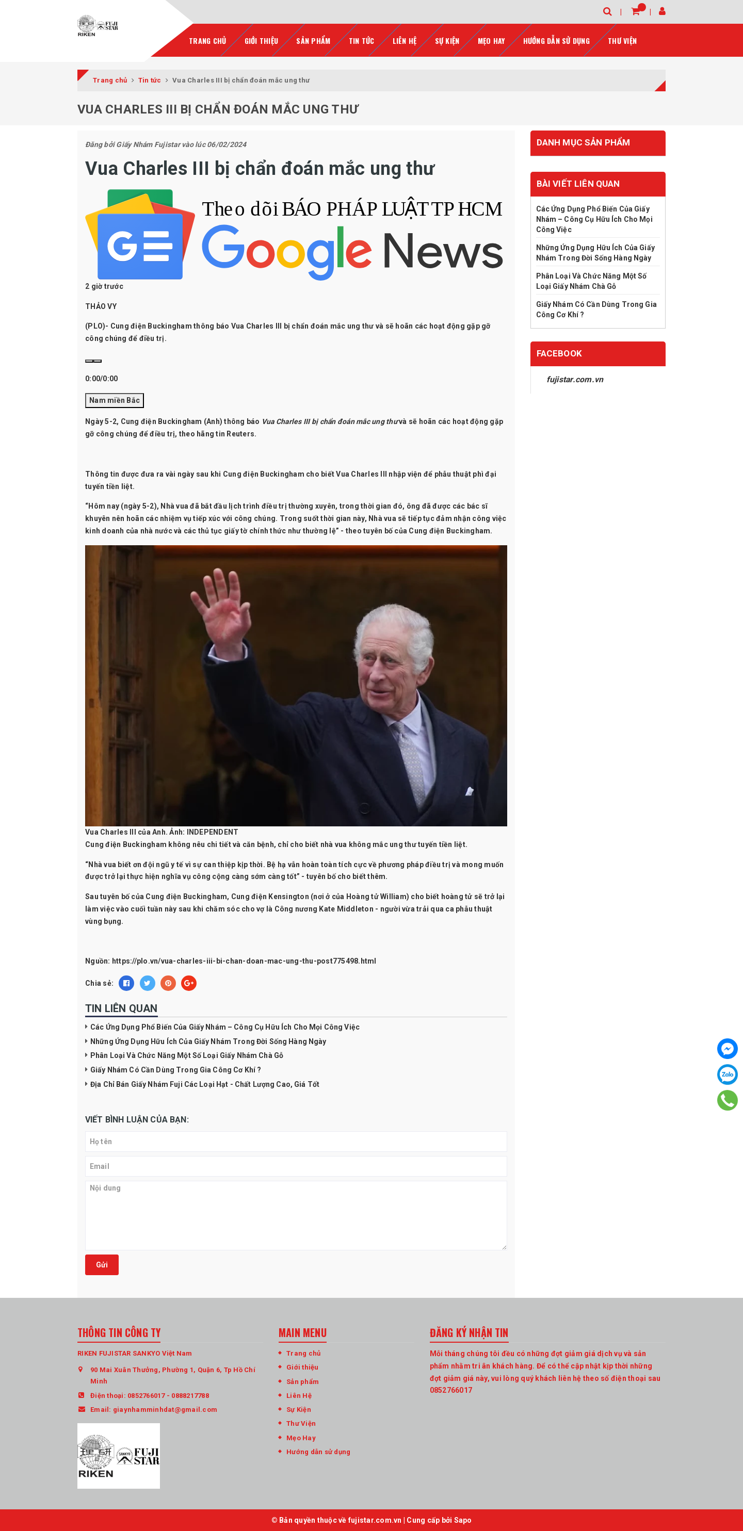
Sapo (463, 1519)
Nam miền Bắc (114, 399)
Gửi (102, 1264)
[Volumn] (97, 360)
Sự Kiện (447, 39)
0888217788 (190, 1394)
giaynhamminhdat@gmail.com (165, 1409)
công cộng (211, 876)
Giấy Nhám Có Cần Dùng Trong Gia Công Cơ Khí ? (175, 1069)
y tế (177, 863)
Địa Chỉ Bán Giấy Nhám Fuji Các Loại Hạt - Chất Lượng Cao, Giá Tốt (204, 1083)
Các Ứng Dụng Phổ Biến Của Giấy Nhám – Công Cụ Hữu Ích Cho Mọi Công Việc (225, 1026)
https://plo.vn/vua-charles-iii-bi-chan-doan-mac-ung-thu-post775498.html (244, 960)
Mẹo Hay (491, 39)
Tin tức (362, 39)
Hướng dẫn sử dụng (556, 39)
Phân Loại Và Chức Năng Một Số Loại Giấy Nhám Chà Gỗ (186, 1055)
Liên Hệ (299, 1394)
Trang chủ (207, 39)
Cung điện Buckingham (263, 473)
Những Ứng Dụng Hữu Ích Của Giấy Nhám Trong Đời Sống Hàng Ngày (208, 1040)
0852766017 (146, 1394)
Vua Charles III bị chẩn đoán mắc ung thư (329, 421)
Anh (213, 421)
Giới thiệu (262, 39)
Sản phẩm (313, 39)
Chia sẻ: (99, 983)
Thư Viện (622, 39)
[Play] (89, 360)
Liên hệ (405, 39)
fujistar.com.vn (575, 379)
